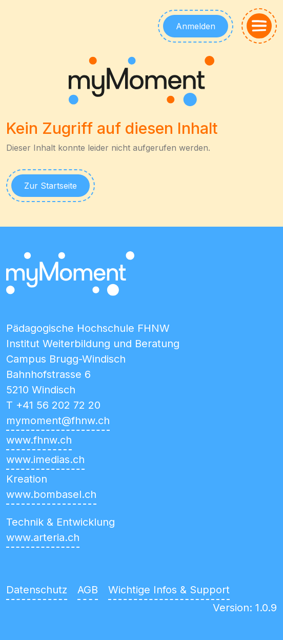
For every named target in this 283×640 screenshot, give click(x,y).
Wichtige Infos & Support (169, 590)
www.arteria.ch (42, 537)
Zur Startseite (50, 186)
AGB (87, 590)
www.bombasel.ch (51, 494)
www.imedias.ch (45, 459)
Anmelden (195, 26)
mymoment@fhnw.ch (58, 420)
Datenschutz (36, 590)
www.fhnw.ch (39, 440)
